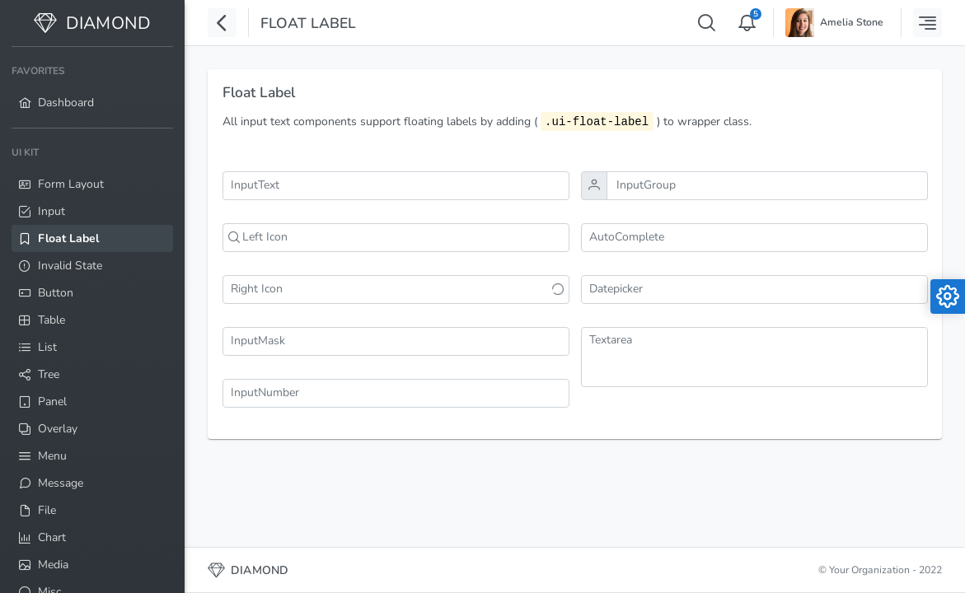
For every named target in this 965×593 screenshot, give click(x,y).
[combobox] (754, 237)
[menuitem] (92, 87)
